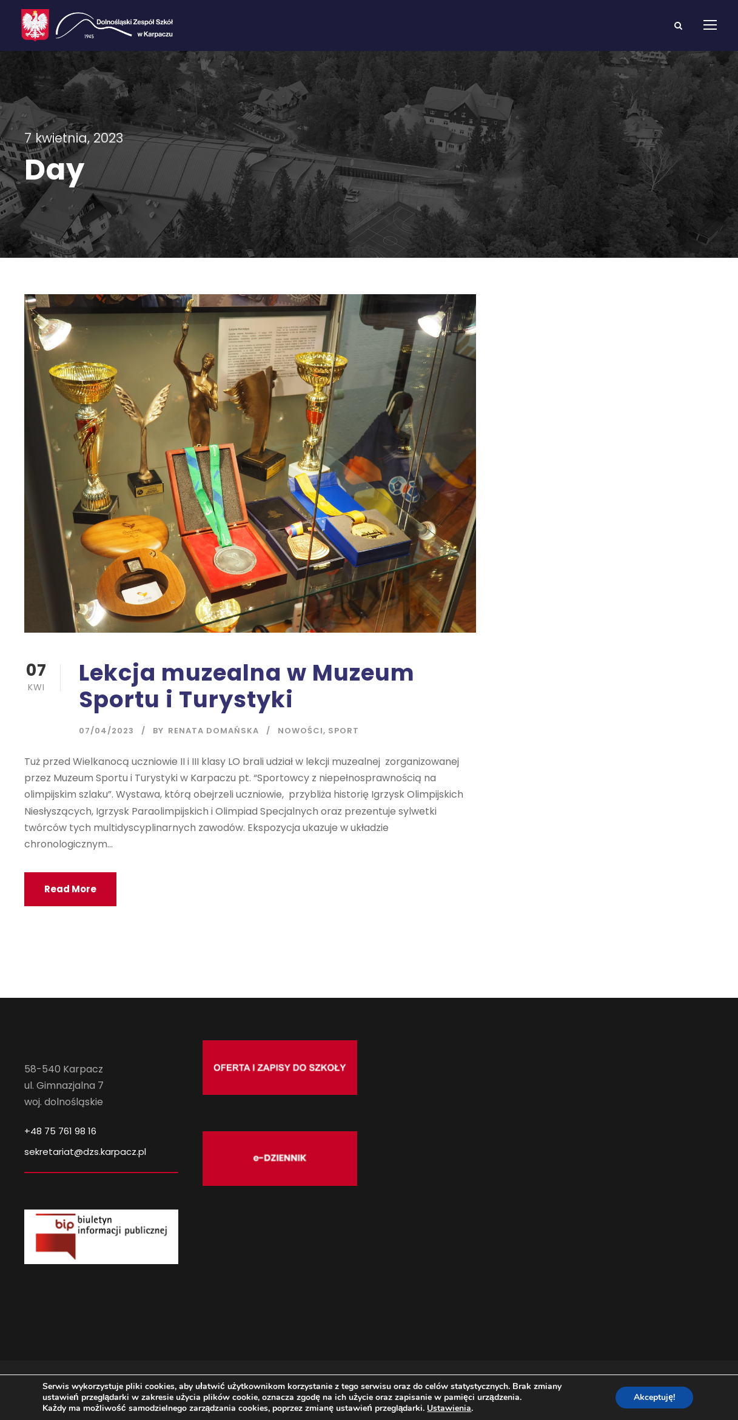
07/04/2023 (106, 730)
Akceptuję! (654, 1397)
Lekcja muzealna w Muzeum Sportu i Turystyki (247, 686)
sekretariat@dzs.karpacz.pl (85, 1151)
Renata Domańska (213, 730)
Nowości (300, 730)
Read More (70, 889)
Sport (343, 730)
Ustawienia (449, 1408)
